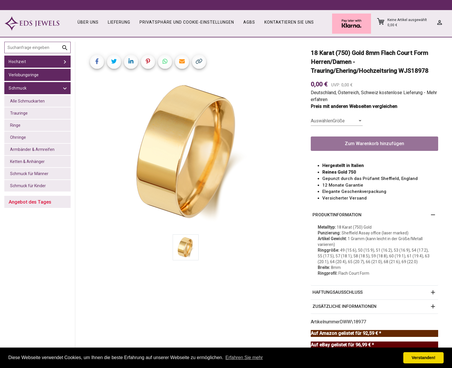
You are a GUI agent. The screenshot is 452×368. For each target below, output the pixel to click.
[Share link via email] (182, 62)
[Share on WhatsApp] (165, 62)
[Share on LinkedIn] (131, 62)
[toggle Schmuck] (65, 88)
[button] (374, 215)
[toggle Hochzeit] (65, 61)
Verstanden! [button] (423, 357)
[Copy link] (199, 62)
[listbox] (337, 121)
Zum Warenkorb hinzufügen (374, 143)
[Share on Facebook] (97, 62)
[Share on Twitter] (114, 62)
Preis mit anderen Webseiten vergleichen (354, 106)
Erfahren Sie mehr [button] (244, 357)
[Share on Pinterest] (148, 62)
